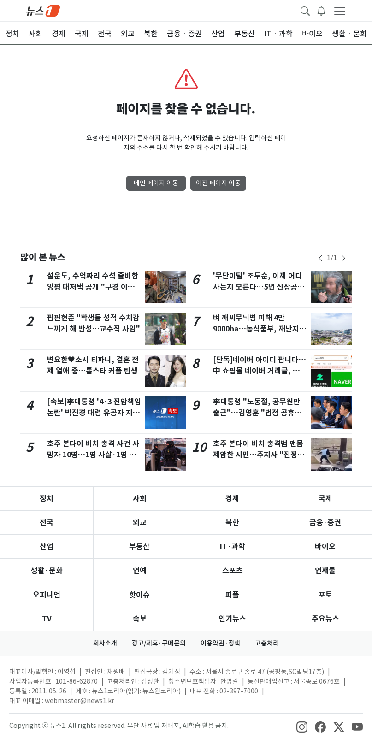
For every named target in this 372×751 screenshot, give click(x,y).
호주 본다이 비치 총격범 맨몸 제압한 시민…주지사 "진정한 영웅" (258, 455)
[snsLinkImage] (301, 726)
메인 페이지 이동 (156, 183)
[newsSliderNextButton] (343, 258)
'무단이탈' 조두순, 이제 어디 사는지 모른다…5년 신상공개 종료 (258, 287)
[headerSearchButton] (305, 10)
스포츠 (232, 570)
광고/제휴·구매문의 (159, 643)
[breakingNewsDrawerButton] (321, 10)
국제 (325, 498)
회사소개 (105, 643)
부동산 (139, 546)
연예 (140, 570)
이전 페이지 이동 (218, 183)
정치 (46, 498)
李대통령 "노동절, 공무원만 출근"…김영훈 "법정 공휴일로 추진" (257, 413)
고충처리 (267, 643)
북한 (232, 522)
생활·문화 (47, 570)
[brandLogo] (43, 10)
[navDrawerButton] (340, 10)
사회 (140, 498)
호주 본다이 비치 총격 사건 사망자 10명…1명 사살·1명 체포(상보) (93, 455)
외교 (140, 522)
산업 (46, 546)
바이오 (325, 546)
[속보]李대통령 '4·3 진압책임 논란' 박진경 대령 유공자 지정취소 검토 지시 (94, 413)
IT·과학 (232, 546)
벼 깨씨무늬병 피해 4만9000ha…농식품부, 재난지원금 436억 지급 (259, 329)
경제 (232, 498)
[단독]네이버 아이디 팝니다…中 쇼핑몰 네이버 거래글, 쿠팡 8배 (260, 371)
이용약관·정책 (220, 643)
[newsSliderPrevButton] (320, 258)
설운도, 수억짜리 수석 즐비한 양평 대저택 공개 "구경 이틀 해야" (92, 287)
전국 (46, 522)
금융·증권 (325, 522)
